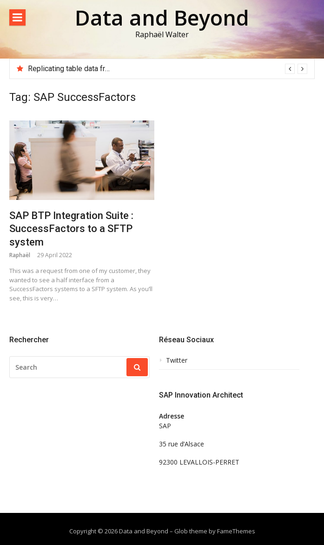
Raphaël (19, 255)
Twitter (176, 360)
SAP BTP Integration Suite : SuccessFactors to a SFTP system (71, 229)
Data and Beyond (162, 17)
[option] (167, 69)
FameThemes (236, 531)
